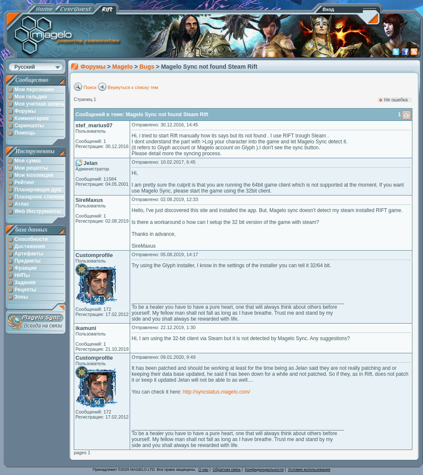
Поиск (89, 87)
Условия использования (309, 469)
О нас (203, 469)
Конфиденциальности (264, 469)
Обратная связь (227, 469)
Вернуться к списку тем (133, 87)
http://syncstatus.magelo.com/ (216, 392)
